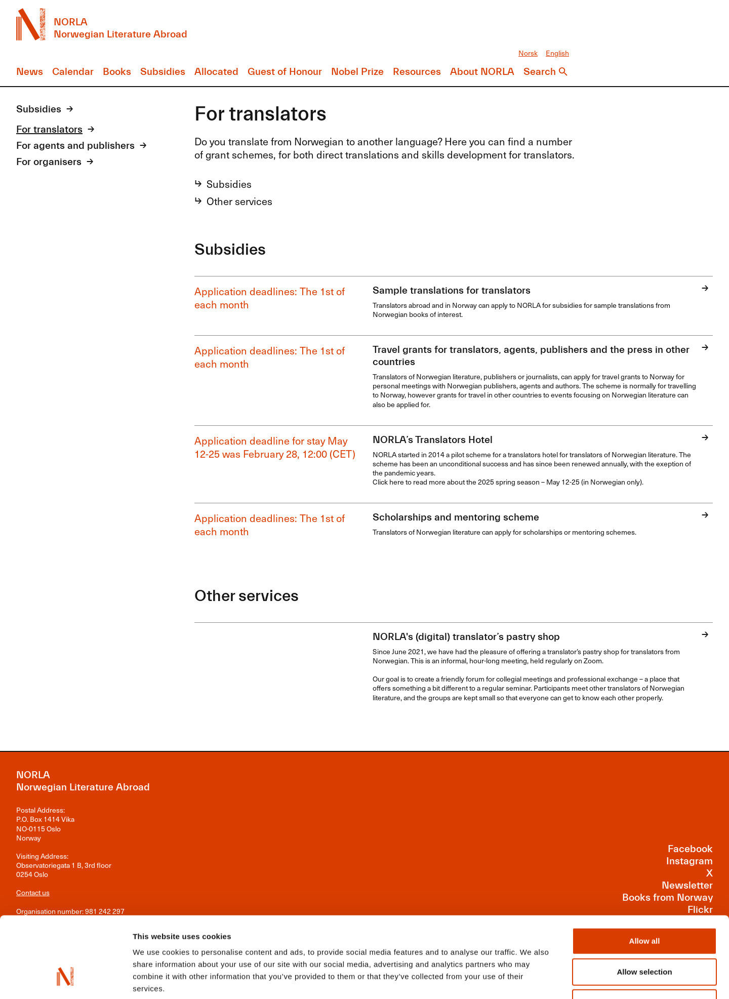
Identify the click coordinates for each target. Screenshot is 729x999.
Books (117, 71)
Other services (239, 201)
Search (539, 71)
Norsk (528, 53)
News (29, 71)
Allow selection (644, 902)
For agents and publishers (75, 145)
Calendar (73, 71)
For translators (49, 129)
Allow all (644, 871)
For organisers (49, 162)
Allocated (216, 71)
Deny (644, 933)
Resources (417, 71)
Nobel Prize (357, 71)
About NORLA (482, 71)
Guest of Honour (285, 71)
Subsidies (162, 71)
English (557, 53)
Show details (531, 979)
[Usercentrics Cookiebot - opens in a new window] (65, 979)
